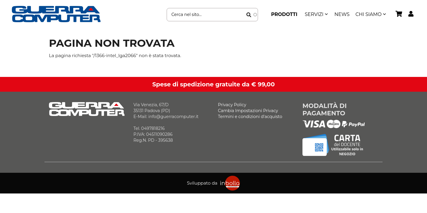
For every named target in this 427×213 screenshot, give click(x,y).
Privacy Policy (232, 104)
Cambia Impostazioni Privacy (248, 110)
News (342, 14)
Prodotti (284, 14)
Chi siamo (369, 14)
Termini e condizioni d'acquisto (250, 116)
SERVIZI (314, 14)
